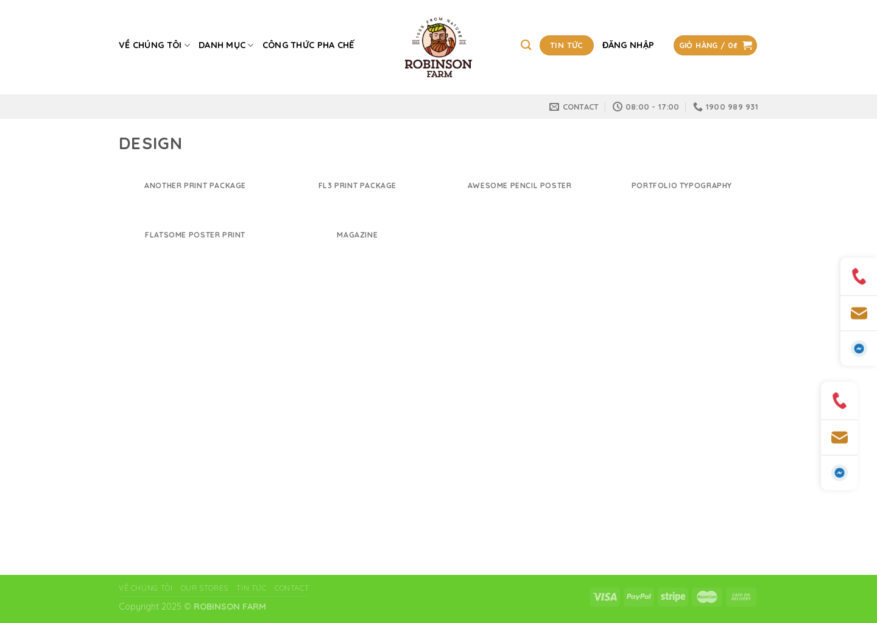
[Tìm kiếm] (526, 45)
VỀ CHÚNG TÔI (145, 588)
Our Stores (204, 588)
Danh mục (226, 45)
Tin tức (251, 588)
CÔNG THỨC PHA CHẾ (308, 45)
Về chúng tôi (154, 45)
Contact (292, 588)
